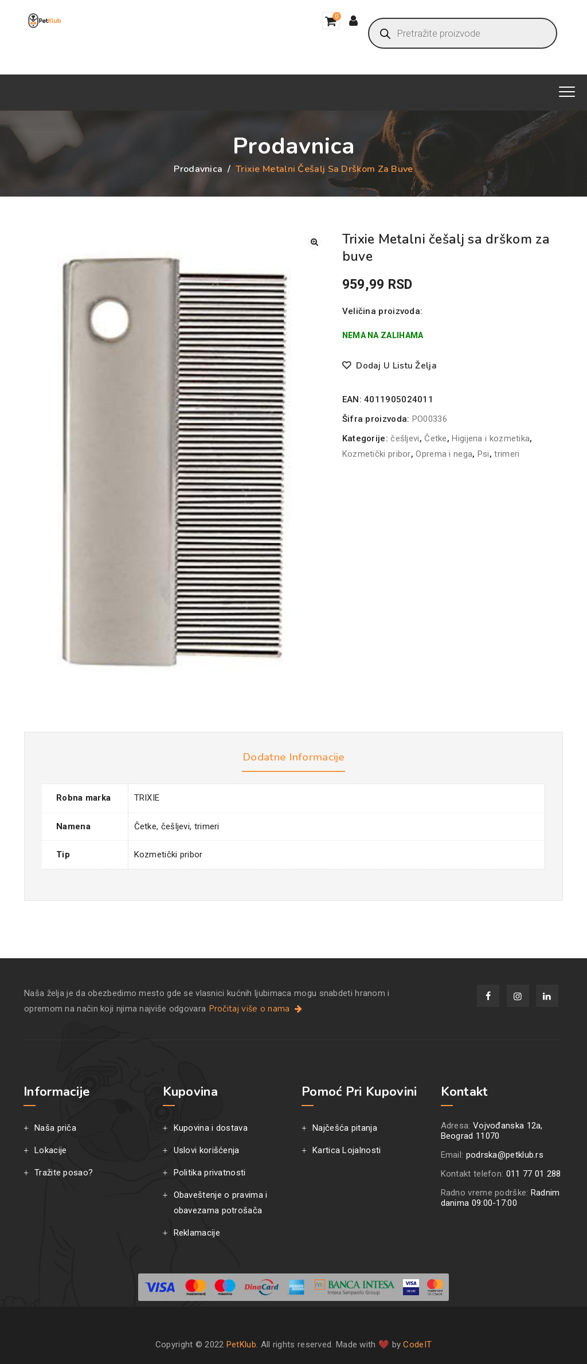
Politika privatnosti (210, 1172)
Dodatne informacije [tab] (294, 756)
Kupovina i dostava (211, 1128)
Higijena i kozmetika (491, 438)
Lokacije (50, 1150)
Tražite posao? (63, 1172)
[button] (314, 242)
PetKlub (241, 1344)
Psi (484, 454)
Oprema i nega (444, 454)
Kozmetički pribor (376, 454)
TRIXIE (147, 798)
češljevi (404, 438)
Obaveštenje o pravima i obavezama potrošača (221, 1203)
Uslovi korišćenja (207, 1150)
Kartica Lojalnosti (346, 1150)
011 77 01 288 (533, 1174)
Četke (435, 438)
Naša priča (55, 1128)
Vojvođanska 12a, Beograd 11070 (492, 1130)
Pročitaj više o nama (256, 1008)
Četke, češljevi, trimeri (177, 826)
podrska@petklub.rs (504, 1155)
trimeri (506, 454)
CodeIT (417, 1344)
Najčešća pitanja (344, 1128)
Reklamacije (197, 1233)
